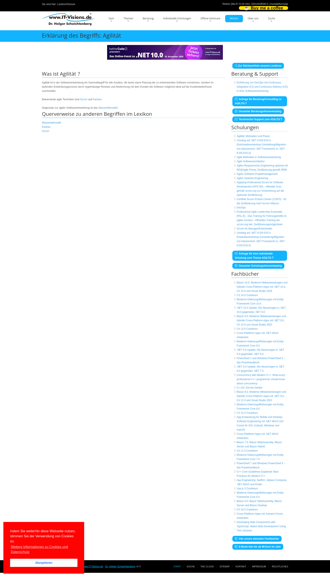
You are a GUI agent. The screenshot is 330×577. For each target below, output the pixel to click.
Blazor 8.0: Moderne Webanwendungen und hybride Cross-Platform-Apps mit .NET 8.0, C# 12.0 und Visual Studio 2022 (261, 396)
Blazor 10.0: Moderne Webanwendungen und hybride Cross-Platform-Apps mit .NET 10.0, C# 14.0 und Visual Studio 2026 (262, 286)
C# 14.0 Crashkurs (247, 295)
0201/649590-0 (259, 4)
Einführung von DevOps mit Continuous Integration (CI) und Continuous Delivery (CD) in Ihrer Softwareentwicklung (262, 86)
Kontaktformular (279, 4)
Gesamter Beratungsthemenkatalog (258, 111)
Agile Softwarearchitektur (251, 161)
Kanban (97, 99)
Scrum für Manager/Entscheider (254, 228)
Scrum (83, 99)
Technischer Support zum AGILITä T (258, 119)
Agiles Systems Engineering (252, 178)
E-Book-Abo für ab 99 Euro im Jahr (258, 546)
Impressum (259, 566)
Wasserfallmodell (107, 107)
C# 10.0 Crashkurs (247, 509)
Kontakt (241, 566)
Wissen (234, 18)
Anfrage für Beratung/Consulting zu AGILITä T (258, 101)
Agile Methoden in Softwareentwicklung (259, 157)
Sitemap (225, 566)
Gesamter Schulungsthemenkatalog (258, 265)
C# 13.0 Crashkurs (247, 328)
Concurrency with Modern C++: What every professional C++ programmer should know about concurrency (261, 379)
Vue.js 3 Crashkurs (247, 488)
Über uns (253, 18)
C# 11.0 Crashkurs (247, 450)
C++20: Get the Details (249, 387)
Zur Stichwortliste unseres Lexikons (258, 65)
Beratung (148, 18)
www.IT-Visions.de (92, 566)
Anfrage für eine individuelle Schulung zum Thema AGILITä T (254, 255)
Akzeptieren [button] (43, 562)
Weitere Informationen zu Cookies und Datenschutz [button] (39, 549)
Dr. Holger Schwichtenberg (120, 566)
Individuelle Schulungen (177, 18)
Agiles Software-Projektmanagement (257, 174)
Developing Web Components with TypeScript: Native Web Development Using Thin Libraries (261, 526)
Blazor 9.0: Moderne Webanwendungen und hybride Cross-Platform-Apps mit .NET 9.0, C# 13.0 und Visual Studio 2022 (261, 320)
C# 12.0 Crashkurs (247, 412)
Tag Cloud (207, 566)
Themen (128, 18)
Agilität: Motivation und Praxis (253, 136)
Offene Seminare (211, 18)
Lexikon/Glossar (66, 4)
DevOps (241, 207)
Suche (271, 18)
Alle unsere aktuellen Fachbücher (257, 538)
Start (111, 18)
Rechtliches (280, 566)
